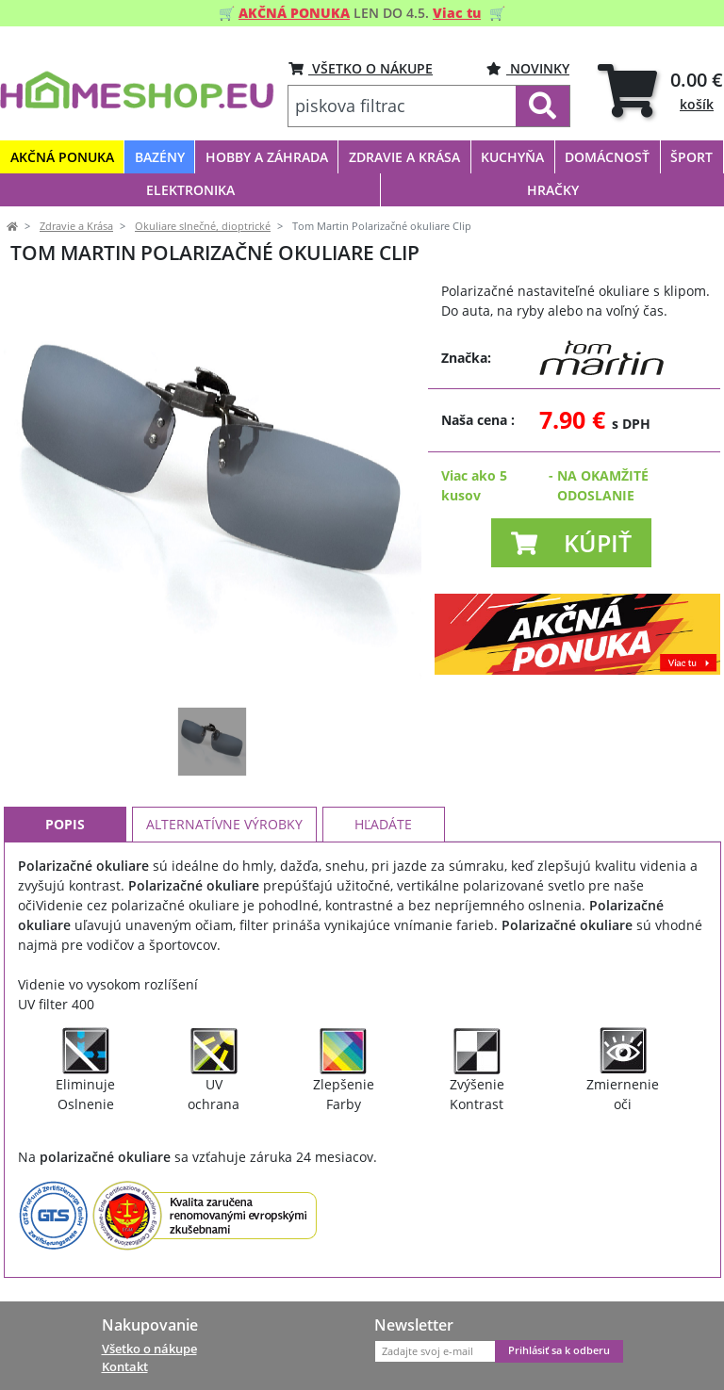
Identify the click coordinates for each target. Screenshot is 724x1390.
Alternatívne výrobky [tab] (224, 824)
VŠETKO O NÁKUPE (360, 68)
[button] (571, 542)
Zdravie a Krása (76, 226)
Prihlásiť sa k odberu (559, 1350)
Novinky (527, 68)
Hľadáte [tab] (383, 824)
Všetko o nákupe (149, 1348)
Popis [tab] (65, 824)
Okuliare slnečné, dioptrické (203, 226)
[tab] (660, 90)
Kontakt (125, 1366)
